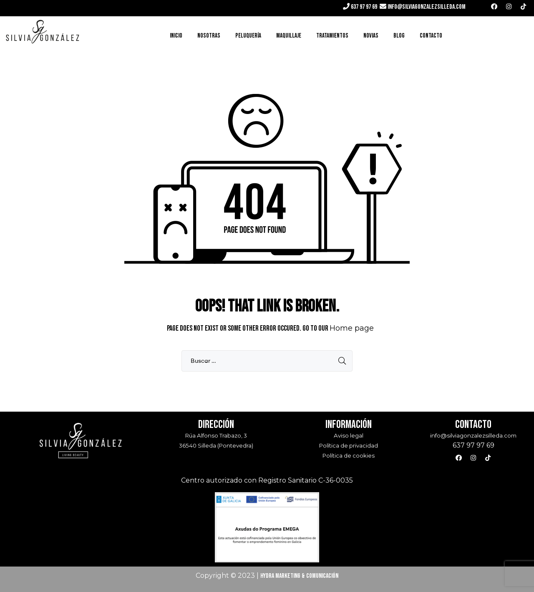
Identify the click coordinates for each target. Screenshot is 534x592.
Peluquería (248, 36)
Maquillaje (288, 36)
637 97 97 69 (363, 7)
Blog (399, 36)
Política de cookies (348, 455)
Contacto (431, 36)
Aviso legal (348, 435)
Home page (352, 328)
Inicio (176, 36)
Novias (370, 36)
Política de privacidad (348, 445)
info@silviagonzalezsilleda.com (427, 7)
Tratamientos (332, 36)
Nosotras (208, 36)
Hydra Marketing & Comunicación (299, 576)
